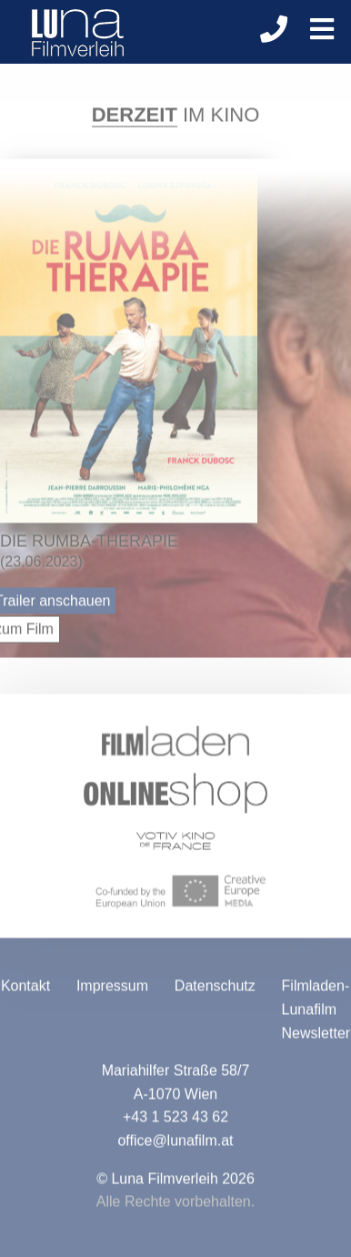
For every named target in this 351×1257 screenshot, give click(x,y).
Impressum (112, 991)
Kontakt (25, 991)
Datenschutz (215, 991)
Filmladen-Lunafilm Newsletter (316, 1014)
